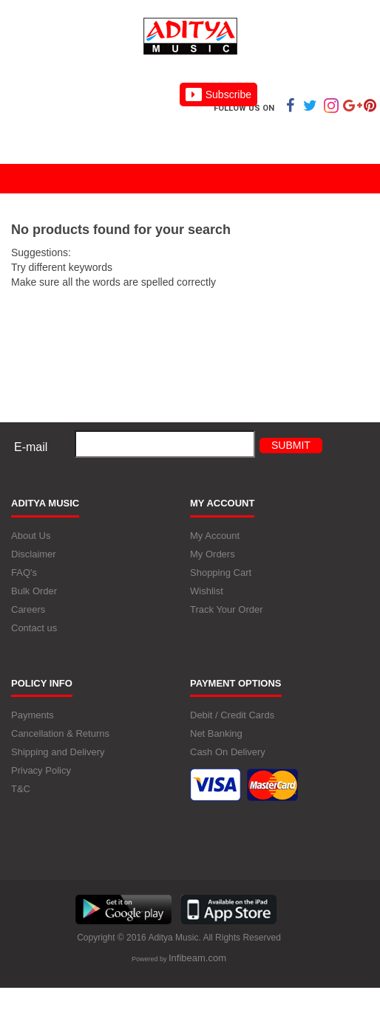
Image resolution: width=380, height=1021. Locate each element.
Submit (291, 445)
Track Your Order (226, 609)
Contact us (34, 627)
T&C (20, 788)
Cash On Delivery (227, 751)
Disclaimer (33, 554)
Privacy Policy (41, 770)
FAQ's (24, 572)
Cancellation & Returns (60, 733)
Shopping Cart (220, 572)
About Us (30, 535)
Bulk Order (34, 591)
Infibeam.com (197, 957)
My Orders (212, 554)
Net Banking (216, 733)
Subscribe (218, 94)
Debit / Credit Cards (232, 715)
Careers (28, 609)
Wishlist (206, 591)
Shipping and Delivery (57, 751)
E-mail (30, 447)
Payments (32, 715)
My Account (215, 535)
